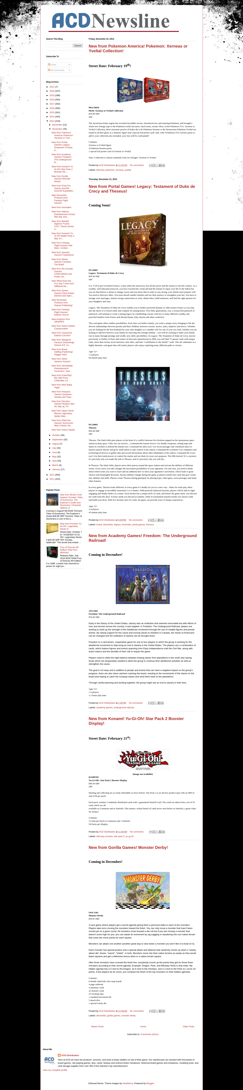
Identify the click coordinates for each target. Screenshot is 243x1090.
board (99, 524)
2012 (52, 475)
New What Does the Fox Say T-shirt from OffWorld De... (63, 283)
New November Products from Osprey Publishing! (62, 302)
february (100, 170)
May (54, 456)
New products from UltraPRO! (61, 320)
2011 (52, 479)
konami (109, 836)
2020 (52, 91)
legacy (117, 524)
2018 (52, 99)
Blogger (150, 1083)
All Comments (56, 70)
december (108, 524)
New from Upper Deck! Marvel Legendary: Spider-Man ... (63, 413)
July (54, 448)
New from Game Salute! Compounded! (63, 327)
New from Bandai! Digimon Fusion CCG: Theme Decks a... (63, 225)
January (56, 469)
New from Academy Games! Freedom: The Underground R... (62, 158)
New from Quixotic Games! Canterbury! (63, 253)
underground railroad (124, 707)
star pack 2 (119, 836)
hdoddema (128, 1083)
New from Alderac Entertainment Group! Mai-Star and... (63, 214)
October (56, 435)
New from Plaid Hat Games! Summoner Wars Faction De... (62, 423)
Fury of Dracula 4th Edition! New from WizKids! (69, 550)
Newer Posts (97, 1026)
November (57, 129)
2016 (52, 108)
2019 (52, 95)
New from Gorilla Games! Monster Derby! (128, 847)
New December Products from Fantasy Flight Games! (60, 199)
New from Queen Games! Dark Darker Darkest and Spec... (63, 293)
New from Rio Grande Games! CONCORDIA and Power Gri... (62, 272)
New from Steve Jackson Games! (61, 360)
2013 (52, 121)
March (55, 465)
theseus (150, 524)
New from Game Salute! (63, 429)
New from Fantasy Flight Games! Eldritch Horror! (60, 312)
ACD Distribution (70, 1055)
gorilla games (113, 1015)
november (126, 524)
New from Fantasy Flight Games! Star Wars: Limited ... (62, 245)
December (57, 124)
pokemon (109, 170)
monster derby (129, 1015)
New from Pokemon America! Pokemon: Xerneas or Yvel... (62, 135)
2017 (52, 104)
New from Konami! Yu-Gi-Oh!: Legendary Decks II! (71, 526)
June (55, 452)
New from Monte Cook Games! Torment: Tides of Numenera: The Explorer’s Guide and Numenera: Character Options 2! (71, 501)
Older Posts (188, 1026)
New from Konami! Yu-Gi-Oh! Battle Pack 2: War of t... (63, 236)
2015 (52, 112)
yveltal (128, 170)
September (57, 439)
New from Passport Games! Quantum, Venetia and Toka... (62, 394)
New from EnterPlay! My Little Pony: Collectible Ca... (62, 378)
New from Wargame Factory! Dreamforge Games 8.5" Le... (63, 342)
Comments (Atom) (149, 1034)
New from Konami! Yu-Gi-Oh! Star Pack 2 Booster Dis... (63, 169)
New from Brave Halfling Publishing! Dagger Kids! (62, 352)
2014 (52, 116)
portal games (138, 524)
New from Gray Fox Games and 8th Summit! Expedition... (63, 188)
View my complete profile (55, 1070)
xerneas (120, 170)
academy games (104, 707)
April (54, 461)
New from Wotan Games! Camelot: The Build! (61, 262)
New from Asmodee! (61, 207)
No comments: (137, 165)
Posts (52, 64)
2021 (52, 86)
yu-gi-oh (130, 836)
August (56, 443)
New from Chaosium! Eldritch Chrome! (62, 334)
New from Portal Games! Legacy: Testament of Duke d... (62, 146)
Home (143, 1026)
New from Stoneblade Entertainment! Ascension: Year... (62, 368)
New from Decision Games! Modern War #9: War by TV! (63, 404)
